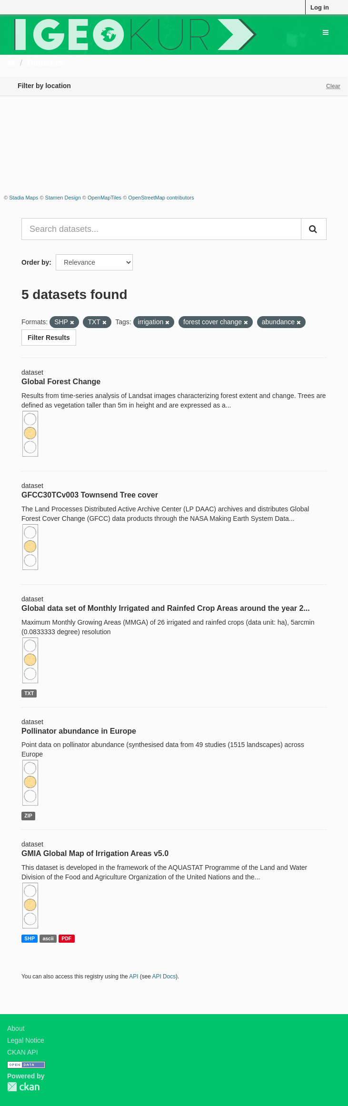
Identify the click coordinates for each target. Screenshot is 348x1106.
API (133, 976)
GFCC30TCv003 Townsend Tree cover (89, 495)
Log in (319, 7)
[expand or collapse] (326, 32)
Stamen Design (63, 197)
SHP (29, 938)
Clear (333, 86)
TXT (29, 693)
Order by (35, 262)
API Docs (164, 976)
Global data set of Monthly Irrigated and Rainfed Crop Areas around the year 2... (165, 608)
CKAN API (22, 1052)
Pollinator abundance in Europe (78, 731)
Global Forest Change (60, 382)
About (16, 1028)
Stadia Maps (23, 197)
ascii (47, 938)
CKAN (23, 1087)
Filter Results (49, 337)
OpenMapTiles (104, 197)
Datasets (45, 63)
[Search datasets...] (161, 229)
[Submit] (314, 229)
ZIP (28, 815)
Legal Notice (25, 1040)
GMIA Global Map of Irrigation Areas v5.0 (95, 853)
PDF (66, 938)
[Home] (11, 63)
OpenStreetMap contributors (161, 197)
